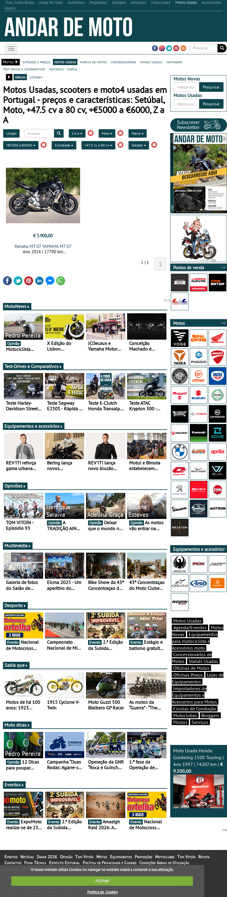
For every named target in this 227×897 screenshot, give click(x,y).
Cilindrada (64, 145)
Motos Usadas (187, 621)
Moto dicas (17, 725)
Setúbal (139, 145)
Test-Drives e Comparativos (33, 366)
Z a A (77, 133)
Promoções (143, 856)
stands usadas (151, 61)
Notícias (27, 856)
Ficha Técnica (35, 862)
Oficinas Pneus (188, 675)
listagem (36, 77)
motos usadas (65, 61)
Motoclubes (185, 715)
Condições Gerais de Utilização (164, 862)
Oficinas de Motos (191, 668)
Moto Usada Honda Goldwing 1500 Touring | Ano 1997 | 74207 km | (198, 778)
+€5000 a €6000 (20, 145)
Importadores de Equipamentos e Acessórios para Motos (194, 695)
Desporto (15, 605)
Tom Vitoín (84, 856)
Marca (138, 133)
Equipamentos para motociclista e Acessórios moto (195, 641)
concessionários (123, 61)
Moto (107, 133)
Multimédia (17, 545)
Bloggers (210, 715)
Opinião (66, 856)
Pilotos (180, 722)
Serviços (200, 722)
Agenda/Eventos (190, 627)
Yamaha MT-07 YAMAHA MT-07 (43, 246)
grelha (20, 77)
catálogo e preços (36, 61)
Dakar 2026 (47, 856)
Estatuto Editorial (64, 862)
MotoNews (17, 306)
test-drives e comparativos (24, 69)
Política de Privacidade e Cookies (109, 862)
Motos (101, 856)
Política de (102, 892)
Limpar (11, 133)
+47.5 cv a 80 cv (98, 145)
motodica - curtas (63, 69)
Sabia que (16, 665)
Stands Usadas (203, 661)
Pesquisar (211, 87)
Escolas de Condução (194, 709)
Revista (204, 856)
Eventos (14, 785)
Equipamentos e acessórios (33, 426)
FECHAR (102, 880)
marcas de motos (93, 61)
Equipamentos (121, 856)
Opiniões (15, 486)
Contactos (12, 862)
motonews (174, 61)
